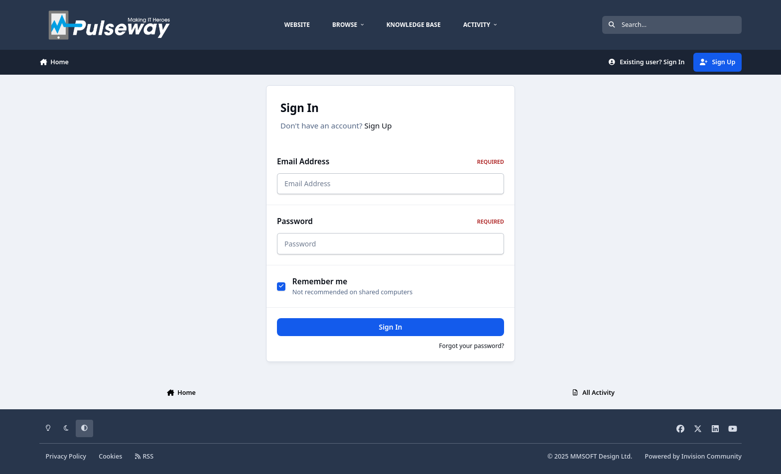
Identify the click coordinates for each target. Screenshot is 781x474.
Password (390, 221)
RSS (144, 456)
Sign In (390, 327)
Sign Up (378, 125)
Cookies (110, 456)
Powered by (693, 456)
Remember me (320, 281)
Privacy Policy (66, 456)
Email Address (390, 161)
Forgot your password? (471, 346)
